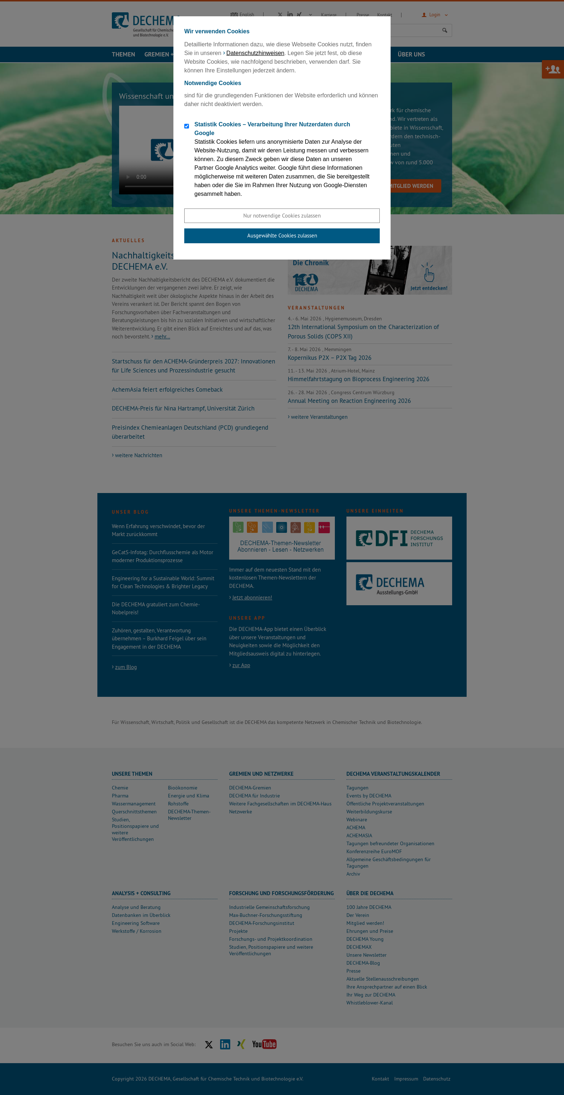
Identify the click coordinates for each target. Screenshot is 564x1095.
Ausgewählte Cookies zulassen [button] (282, 235)
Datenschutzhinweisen (255, 53)
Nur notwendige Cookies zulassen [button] (282, 215)
